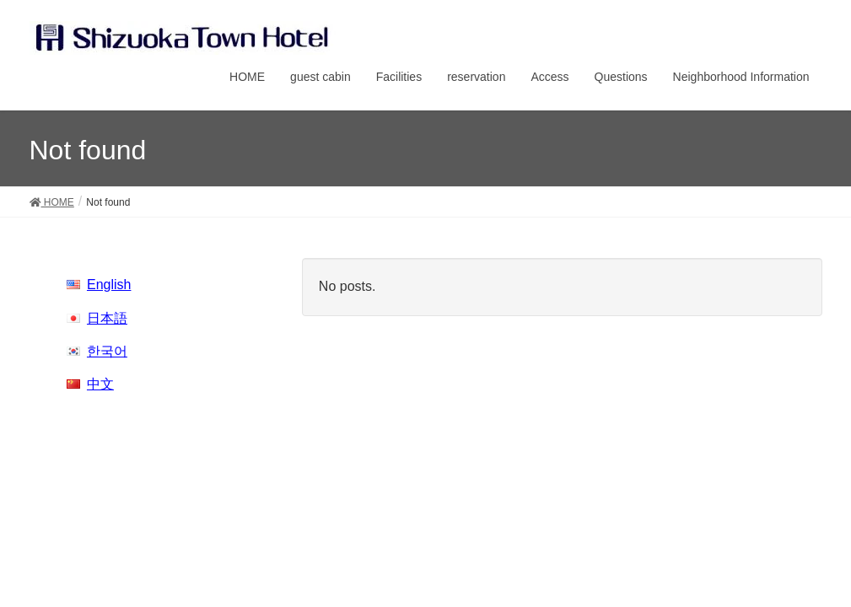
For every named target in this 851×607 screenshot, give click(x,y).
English (109, 284)
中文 (100, 384)
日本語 (107, 318)
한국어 (107, 351)
